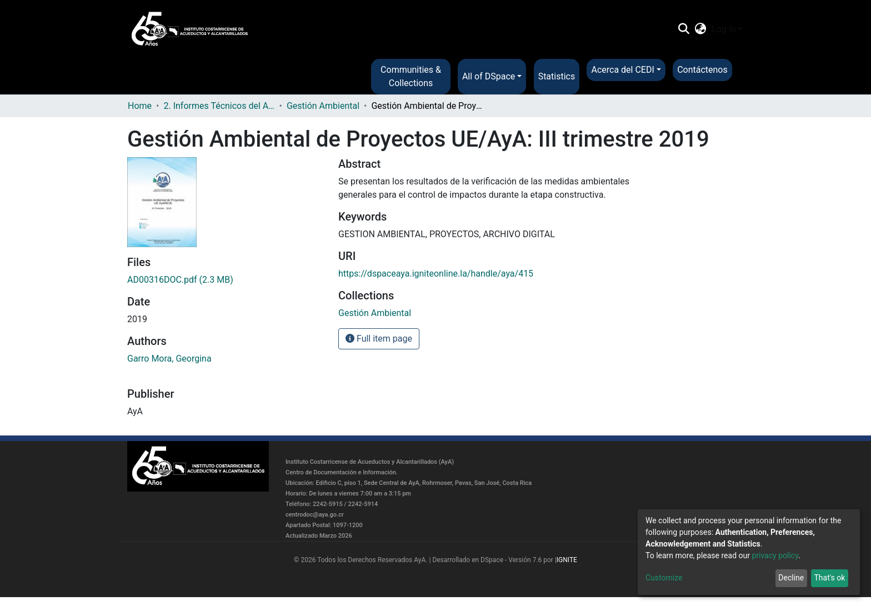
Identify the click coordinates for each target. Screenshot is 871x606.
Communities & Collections (411, 76)
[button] (701, 29)
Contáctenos (702, 69)
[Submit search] (683, 29)
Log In (724, 29)
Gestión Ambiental (323, 106)
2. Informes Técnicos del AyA (218, 106)
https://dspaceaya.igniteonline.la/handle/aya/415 (435, 273)
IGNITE (567, 560)
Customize (663, 577)
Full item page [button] (379, 338)
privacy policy (775, 555)
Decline (791, 577)
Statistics (556, 76)
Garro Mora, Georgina (169, 358)
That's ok (829, 577)
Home (140, 106)
